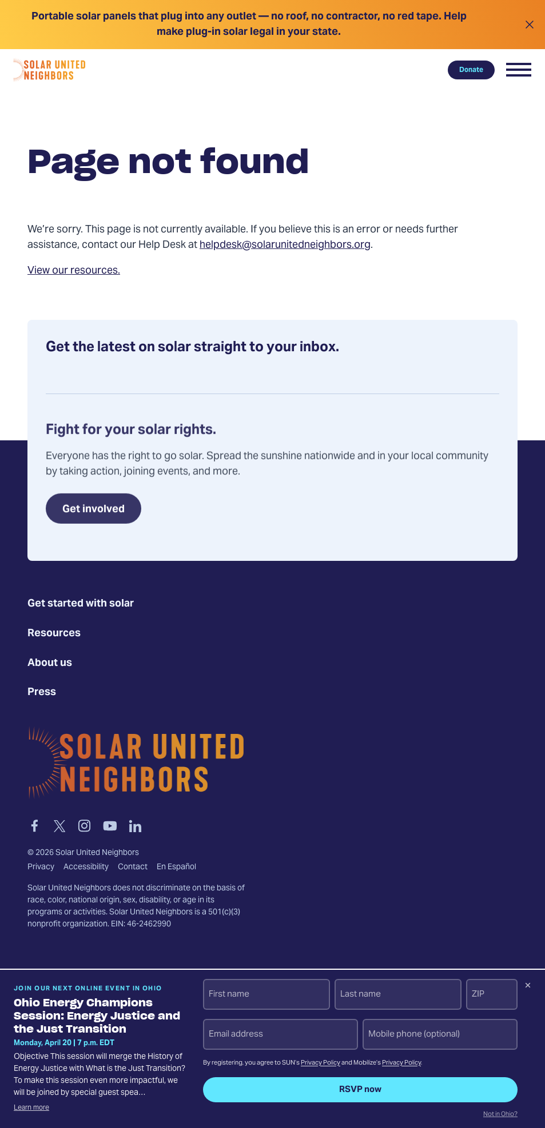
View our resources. (73, 271)
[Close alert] (529, 24)
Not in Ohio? (500, 1115)
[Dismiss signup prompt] (527, 986)
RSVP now (360, 1090)
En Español (176, 867)
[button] (518, 69)
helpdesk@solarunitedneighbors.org (285, 245)
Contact (133, 867)
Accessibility (86, 867)
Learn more (31, 1108)
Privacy (40, 867)
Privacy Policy (320, 1063)
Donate (471, 69)
